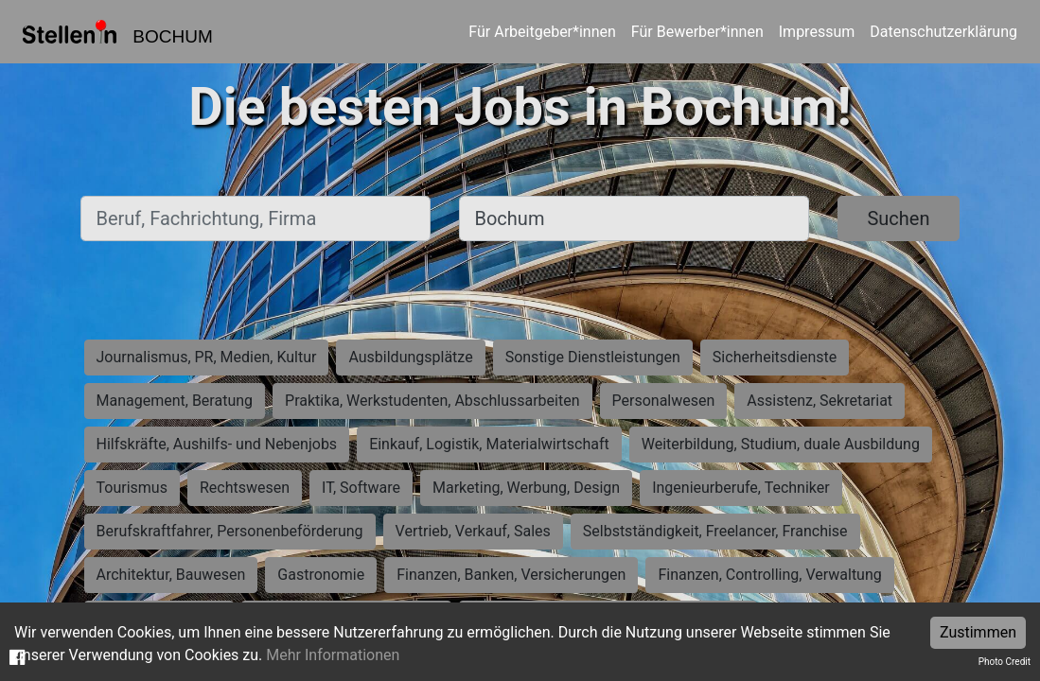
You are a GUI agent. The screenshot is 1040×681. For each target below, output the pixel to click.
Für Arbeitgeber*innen (541, 32)
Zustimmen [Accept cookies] (978, 632)
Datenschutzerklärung (943, 32)
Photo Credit (1004, 661)
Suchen (898, 218)
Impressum (817, 32)
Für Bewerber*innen (697, 32)
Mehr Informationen (332, 655)
